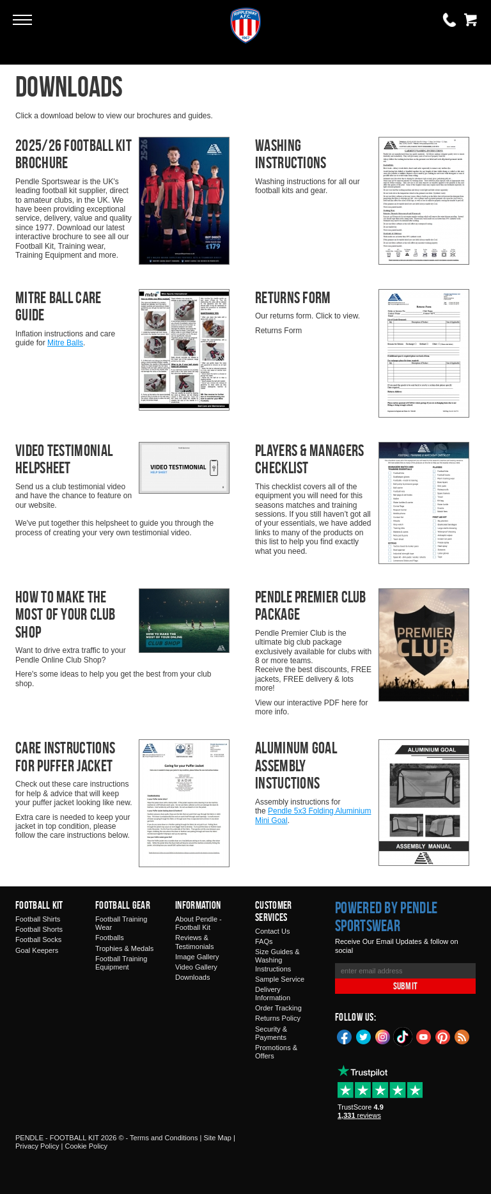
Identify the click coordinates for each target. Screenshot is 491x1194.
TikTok (403, 1036)
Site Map (217, 1138)
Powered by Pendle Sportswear (386, 916)
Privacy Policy (37, 1146)
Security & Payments (271, 1033)
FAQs (264, 941)
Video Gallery (196, 967)
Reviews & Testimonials (194, 942)
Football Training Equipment (121, 963)
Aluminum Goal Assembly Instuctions (296, 765)
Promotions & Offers (276, 1052)
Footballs (109, 937)
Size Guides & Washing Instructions (277, 960)
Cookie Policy (86, 1146)
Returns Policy (277, 1018)
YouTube (423, 1036)
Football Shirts (37, 919)
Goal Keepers (36, 950)
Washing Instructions (291, 154)
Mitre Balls (65, 342)
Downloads (192, 977)
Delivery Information (272, 994)
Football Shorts (39, 929)
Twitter (363, 1036)
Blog (462, 1036)
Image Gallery (197, 957)
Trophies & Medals (124, 948)
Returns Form (293, 297)
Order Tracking (278, 1008)
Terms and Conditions (164, 1138)
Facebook (344, 1036)
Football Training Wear (121, 923)
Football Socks (38, 939)
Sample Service (279, 979)
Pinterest (443, 1036)
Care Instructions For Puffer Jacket (65, 756)
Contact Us (272, 931)
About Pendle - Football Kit (198, 923)
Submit (405, 985)
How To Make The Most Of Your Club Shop (65, 614)
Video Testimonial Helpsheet (64, 459)
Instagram (383, 1036)
